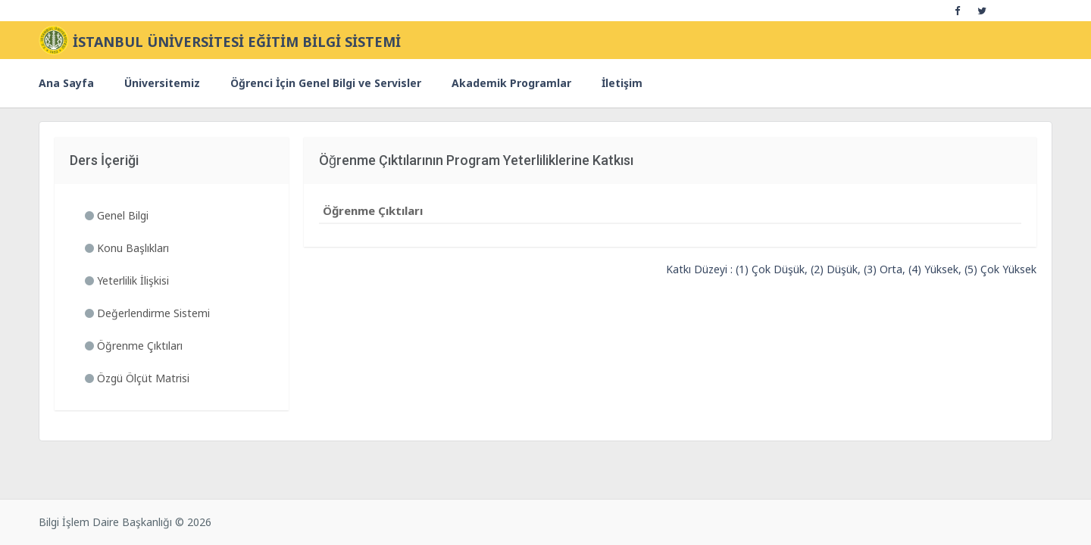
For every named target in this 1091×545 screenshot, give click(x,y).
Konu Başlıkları (127, 248)
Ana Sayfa (66, 83)
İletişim (622, 83)
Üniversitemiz (162, 83)
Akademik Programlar (511, 83)
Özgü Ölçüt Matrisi (137, 378)
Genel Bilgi (116, 215)
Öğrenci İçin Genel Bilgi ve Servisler (325, 83)
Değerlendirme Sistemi (147, 313)
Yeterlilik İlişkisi (127, 280)
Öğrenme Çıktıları (134, 345)
